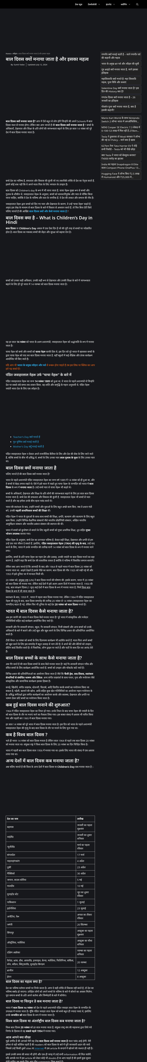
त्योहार (15, 53)
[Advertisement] (73, 29)
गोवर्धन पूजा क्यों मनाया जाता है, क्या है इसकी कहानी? (118, 108)
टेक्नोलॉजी (95, 4)
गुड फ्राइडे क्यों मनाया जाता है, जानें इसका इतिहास (119, 71)
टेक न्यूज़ (78, 4)
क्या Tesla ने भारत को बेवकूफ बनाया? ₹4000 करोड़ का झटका (118, 156)
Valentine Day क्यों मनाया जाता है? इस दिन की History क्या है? (120, 89)
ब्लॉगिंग (127, 4)
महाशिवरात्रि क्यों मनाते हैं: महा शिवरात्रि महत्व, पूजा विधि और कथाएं (118, 80)
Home (8, 53)
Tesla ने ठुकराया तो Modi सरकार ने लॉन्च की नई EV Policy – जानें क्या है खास (120, 138)
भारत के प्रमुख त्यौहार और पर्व (31, 365)
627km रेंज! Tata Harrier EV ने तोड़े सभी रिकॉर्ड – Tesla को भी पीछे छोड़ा (119, 147)
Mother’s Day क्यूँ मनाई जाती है (28, 446)
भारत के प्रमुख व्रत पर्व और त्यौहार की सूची (120, 63)
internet (39, 1048)
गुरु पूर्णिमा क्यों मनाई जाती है (26, 441)
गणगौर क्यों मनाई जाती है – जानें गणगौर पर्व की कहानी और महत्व (120, 56)
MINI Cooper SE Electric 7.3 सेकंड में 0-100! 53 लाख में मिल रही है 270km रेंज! (120, 129)
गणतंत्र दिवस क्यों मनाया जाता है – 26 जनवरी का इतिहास (118, 99)
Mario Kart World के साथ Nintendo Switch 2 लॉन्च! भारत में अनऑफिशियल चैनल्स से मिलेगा (120, 119)
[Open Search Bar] (137, 4)
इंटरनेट (112, 4)
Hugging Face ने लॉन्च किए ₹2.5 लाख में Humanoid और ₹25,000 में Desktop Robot (120, 175)
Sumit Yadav (19, 64)
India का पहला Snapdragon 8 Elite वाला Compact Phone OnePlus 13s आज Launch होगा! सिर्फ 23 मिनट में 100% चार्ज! (120, 166)
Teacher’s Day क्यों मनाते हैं (26, 437)
